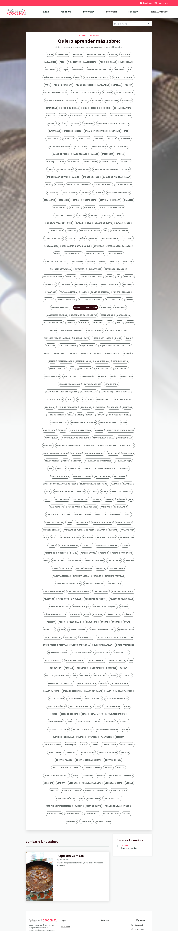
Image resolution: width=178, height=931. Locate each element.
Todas (50, 54)
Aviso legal (65, 927)
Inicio (46, 12)
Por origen (88, 12)
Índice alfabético (159, 12)
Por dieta (133, 12)
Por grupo (66, 12)
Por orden (111, 12)
